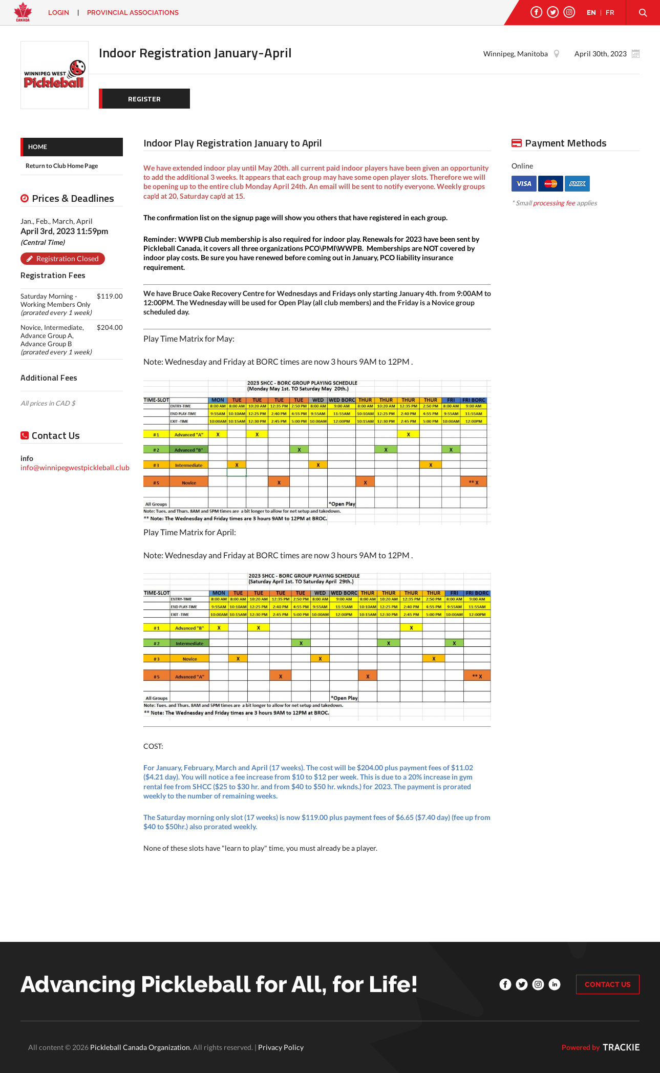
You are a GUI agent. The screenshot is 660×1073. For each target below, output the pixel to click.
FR (610, 12)
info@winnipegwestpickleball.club (75, 467)
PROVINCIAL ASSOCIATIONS (133, 12)
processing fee (554, 203)
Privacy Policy (281, 1047)
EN (591, 12)
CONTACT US (608, 984)
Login (58, 12)
